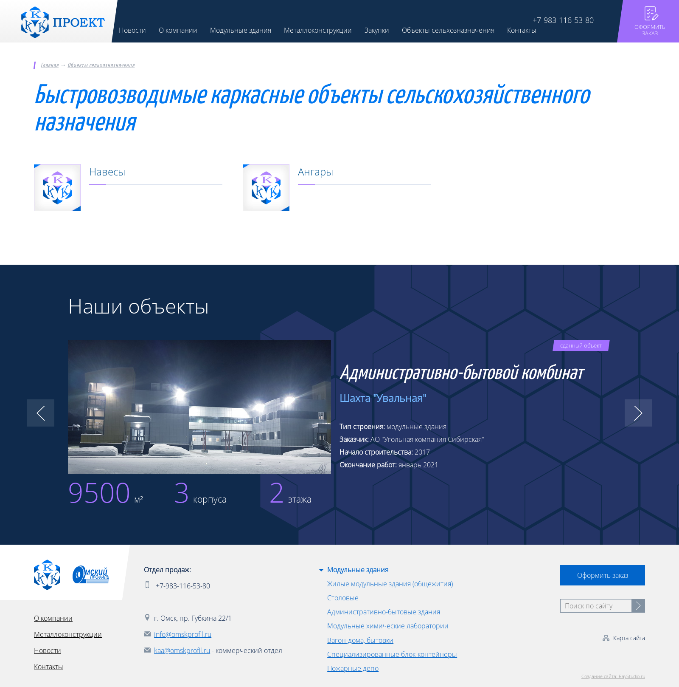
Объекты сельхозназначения (101, 65)
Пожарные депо (353, 668)
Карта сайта (629, 638)
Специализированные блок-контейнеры (392, 654)
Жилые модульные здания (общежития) (390, 583)
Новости (47, 650)
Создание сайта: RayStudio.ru (613, 676)
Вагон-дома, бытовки (360, 640)
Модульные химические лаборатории (388, 626)
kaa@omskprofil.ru (182, 650)
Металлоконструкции (68, 634)
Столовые (343, 597)
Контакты (48, 666)
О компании (53, 618)
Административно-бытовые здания (383, 612)
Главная (50, 65)
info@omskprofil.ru (182, 634)
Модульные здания (357, 569)
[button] (40, 413)
